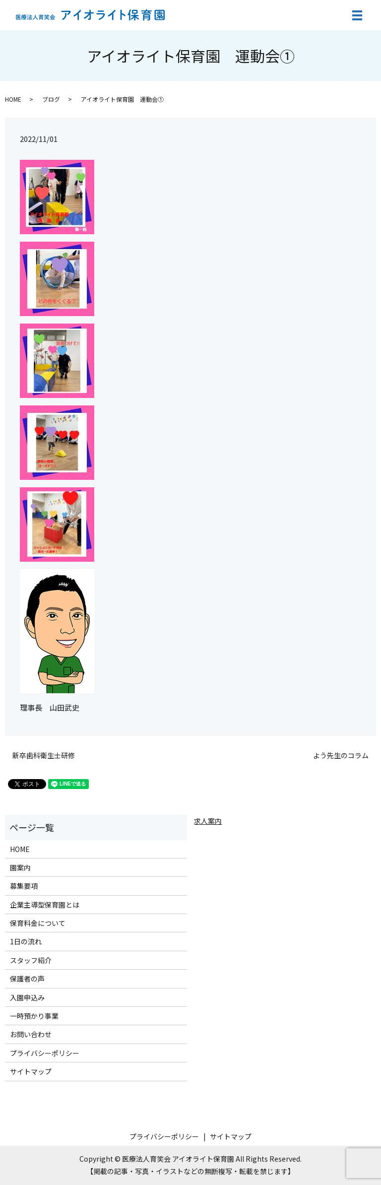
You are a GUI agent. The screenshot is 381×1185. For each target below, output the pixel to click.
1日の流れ (26, 941)
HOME (13, 99)
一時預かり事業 (34, 1016)
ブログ (51, 99)
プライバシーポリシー (44, 1053)
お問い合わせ (31, 1034)
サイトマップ (31, 1071)
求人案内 (208, 821)
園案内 (20, 867)
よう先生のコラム (341, 755)
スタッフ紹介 (31, 960)
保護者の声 (27, 979)
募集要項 (24, 886)
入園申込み (27, 997)
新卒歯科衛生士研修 (43, 755)
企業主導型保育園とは (44, 905)
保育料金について (37, 923)
